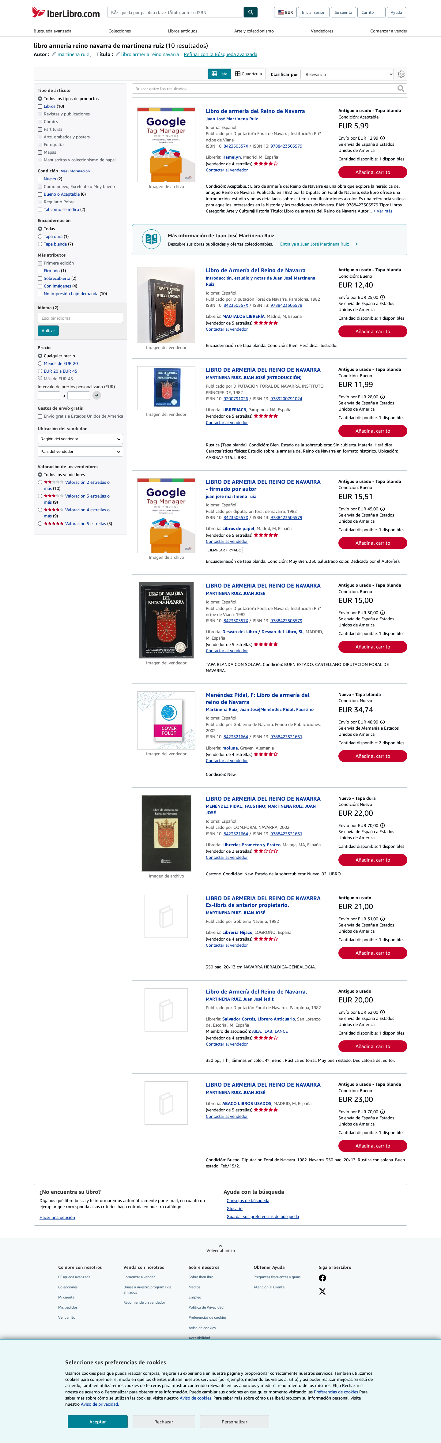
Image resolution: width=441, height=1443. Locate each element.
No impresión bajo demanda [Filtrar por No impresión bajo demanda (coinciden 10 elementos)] (72, 293)
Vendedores (322, 30)
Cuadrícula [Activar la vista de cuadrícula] (248, 74)
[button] (401, 88)
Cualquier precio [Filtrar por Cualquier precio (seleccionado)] (57, 355)
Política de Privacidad (206, 1307)
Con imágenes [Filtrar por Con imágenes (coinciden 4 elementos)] (57, 286)
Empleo (195, 1297)
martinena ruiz (73, 54)
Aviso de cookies (202, 1327)
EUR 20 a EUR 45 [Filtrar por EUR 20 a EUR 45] (58, 371)
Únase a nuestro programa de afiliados (147, 1290)
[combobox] (175, 12)
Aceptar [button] (97, 1421)
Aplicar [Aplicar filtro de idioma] (48, 330)
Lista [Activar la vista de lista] (219, 74)
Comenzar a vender (388, 30)
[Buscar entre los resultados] (269, 89)
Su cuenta (343, 12)
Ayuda (396, 12)
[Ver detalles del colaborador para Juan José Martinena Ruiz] (232, 118)
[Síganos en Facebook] (322, 1278)
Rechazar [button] (163, 1421)
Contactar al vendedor (227, 169)
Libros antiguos (182, 30)
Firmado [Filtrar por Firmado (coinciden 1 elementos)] (52, 270)
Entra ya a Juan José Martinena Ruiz (319, 244)
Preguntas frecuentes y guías (277, 1277)
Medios (194, 1287)
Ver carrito (66, 1317)
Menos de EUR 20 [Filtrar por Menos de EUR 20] (58, 363)
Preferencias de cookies (336, 1391)
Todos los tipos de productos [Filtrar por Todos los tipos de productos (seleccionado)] (69, 98)
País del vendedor (56, 451)
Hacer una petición (57, 1217)
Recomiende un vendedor (144, 1302)
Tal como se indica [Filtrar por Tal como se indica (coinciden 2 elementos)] (61, 209)
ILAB (267, 1031)
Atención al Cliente (269, 1287)
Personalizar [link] (234, 1421)
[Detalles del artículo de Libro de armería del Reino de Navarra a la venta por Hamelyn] (166, 145)
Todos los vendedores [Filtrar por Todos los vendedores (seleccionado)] (65, 474)
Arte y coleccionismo (254, 30)
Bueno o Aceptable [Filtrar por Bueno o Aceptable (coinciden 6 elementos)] (62, 194)
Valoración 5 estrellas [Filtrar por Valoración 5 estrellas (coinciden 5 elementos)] (78, 523)
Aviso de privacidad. (100, 1404)
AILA (256, 1031)
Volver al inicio (220, 1250)
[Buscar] (251, 12)
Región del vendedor (59, 439)
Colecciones (119, 30)
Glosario (235, 1208)
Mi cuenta (66, 1297)
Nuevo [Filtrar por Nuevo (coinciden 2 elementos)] (50, 179)
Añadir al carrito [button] (373, 172)
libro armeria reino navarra (150, 54)
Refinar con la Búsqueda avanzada (220, 54)
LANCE (281, 1031)
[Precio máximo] (78, 396)
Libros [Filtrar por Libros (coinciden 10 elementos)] (51, 106)
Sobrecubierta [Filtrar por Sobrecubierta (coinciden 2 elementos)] (57, 278)
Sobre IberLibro (201, 1277)
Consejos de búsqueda (248, 1200)
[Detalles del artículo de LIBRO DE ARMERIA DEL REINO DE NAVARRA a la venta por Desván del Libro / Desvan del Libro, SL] (166, 620)
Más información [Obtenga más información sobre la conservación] (75, 171)
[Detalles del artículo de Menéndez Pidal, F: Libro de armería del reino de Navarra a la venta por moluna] (166, 721)
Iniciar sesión (314, 12)
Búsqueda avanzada (52, 30)
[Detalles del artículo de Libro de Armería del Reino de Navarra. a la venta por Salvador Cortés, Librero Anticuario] (166, 1010)
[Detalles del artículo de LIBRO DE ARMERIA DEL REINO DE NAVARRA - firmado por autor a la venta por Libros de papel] (166, 516)
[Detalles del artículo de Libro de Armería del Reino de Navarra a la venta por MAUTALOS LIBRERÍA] (166, 305)
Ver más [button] (384, 211)
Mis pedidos (67, 1307)
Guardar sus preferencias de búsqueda (263, 1216)
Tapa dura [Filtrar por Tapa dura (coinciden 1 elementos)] (53, 236)
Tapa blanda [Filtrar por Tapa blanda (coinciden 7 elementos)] (55, 243)
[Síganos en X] (322, 1292)
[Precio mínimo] (49, 396)
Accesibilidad (199, 1338)
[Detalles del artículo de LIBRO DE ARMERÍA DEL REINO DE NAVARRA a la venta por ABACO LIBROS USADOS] (166, 1103)
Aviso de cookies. (196, 1397)
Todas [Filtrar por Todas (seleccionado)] (47, 228)
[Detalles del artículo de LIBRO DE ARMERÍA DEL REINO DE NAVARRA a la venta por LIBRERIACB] (166, 388)
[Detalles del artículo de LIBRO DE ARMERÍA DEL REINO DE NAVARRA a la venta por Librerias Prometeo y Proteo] (166, 833)
